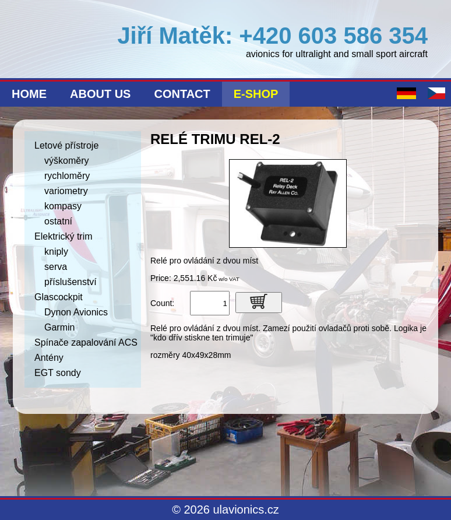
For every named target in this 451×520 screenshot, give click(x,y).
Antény (49, 358)
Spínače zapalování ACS (86, 342)
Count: (162, 303)
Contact (182, 93)
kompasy (63, 206)
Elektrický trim (63, 236)
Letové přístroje (66, 145)
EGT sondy (57, 373)
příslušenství (70, 282)
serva (55, 267)
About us (100, 93)
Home (29, 93)
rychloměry (67, 176)
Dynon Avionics (76, 312)
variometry (66, 191)
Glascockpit (58, 297)
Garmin (59, 327)
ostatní (58, 221)
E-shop (256, 93)
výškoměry (66, 161)
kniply (56, 252)
